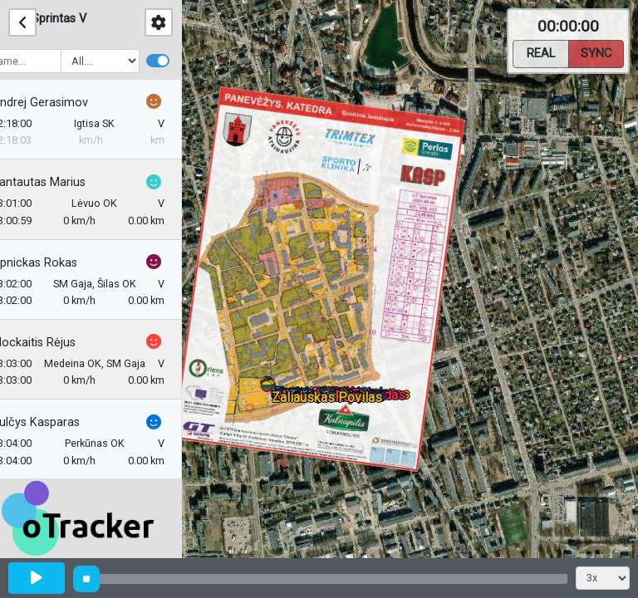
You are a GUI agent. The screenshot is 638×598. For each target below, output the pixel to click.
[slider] (86, 579)
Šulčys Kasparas (61, 422)
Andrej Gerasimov (65, 103)
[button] (269, 389)
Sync (596, 52)
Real (541, 52)
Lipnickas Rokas (59, 263)
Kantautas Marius (63, 182)
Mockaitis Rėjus (59, 343)
